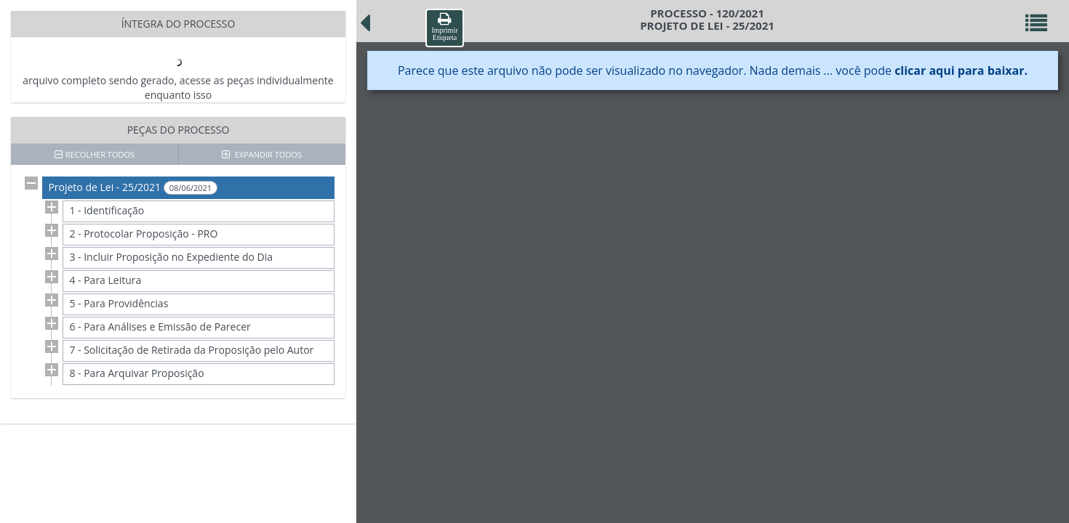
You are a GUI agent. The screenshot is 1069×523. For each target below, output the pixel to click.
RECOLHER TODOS (95, 154)
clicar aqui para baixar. (961, 70)
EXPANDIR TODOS (262, 154)
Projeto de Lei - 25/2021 (132, 187)
